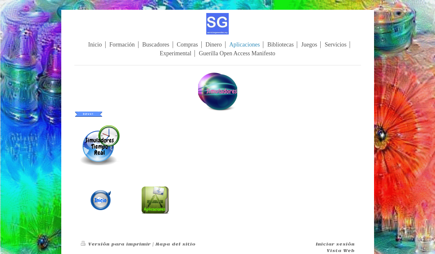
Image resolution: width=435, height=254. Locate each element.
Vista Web (341, 250)
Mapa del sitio (175, 244)
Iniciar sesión (335, 244)
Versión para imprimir (116, 244)
